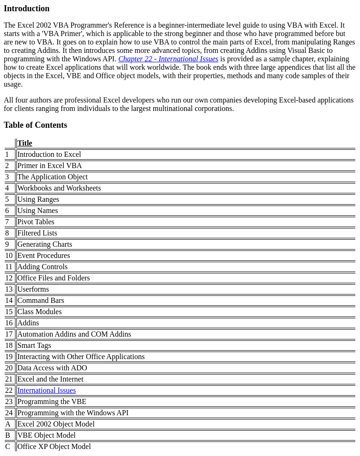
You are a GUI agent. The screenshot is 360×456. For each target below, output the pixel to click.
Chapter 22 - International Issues (168, 59)
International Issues (46, 390)
